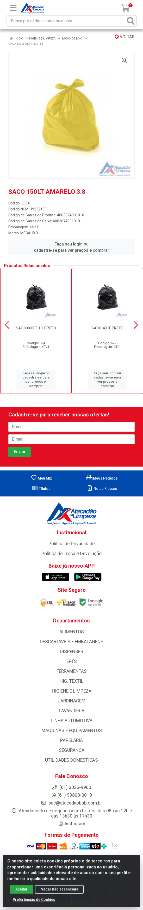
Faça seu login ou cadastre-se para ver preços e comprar (71, 247)
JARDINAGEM (71, 700)
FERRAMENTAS (72, 671)
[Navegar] (7, 325)
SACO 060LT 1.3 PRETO (36, 328)
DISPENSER (71, 651)
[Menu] (13, 7)
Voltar (124, 36)
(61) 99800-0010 (71, 795)
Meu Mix (41, 478)
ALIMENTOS (71, 631)
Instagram (71, 823)
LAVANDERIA (71, 710)
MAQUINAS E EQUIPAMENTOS (71, 730)
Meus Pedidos (102, 478)
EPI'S (71, 661)
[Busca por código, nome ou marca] (66, 21)
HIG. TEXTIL (71, 681)
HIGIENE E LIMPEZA (71, 691)
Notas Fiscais (101, 489)
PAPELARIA (71, 740)
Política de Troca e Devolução (71, 553)
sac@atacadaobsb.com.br (71, 803)
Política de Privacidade (71, 543)
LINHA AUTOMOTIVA (71, 720)
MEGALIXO (29, 233)
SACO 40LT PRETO (107, 328)
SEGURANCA (71, 750)
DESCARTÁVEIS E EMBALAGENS (71, 641)
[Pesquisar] (130, 21)
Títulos (41, 489)
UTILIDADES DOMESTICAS (71, 760)
